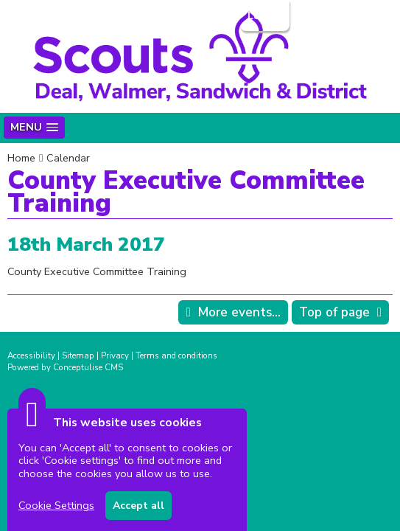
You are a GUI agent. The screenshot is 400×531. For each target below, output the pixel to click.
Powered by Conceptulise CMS (65, 367)
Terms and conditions (176, 355)
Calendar (68, 157)
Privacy (115, 355)
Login (263, 15)
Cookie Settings (56, 505)
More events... (239, 312)
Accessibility (31, 355)
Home (21, 157)
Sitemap (78, 355)
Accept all (138, 506)
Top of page (334, 312)
